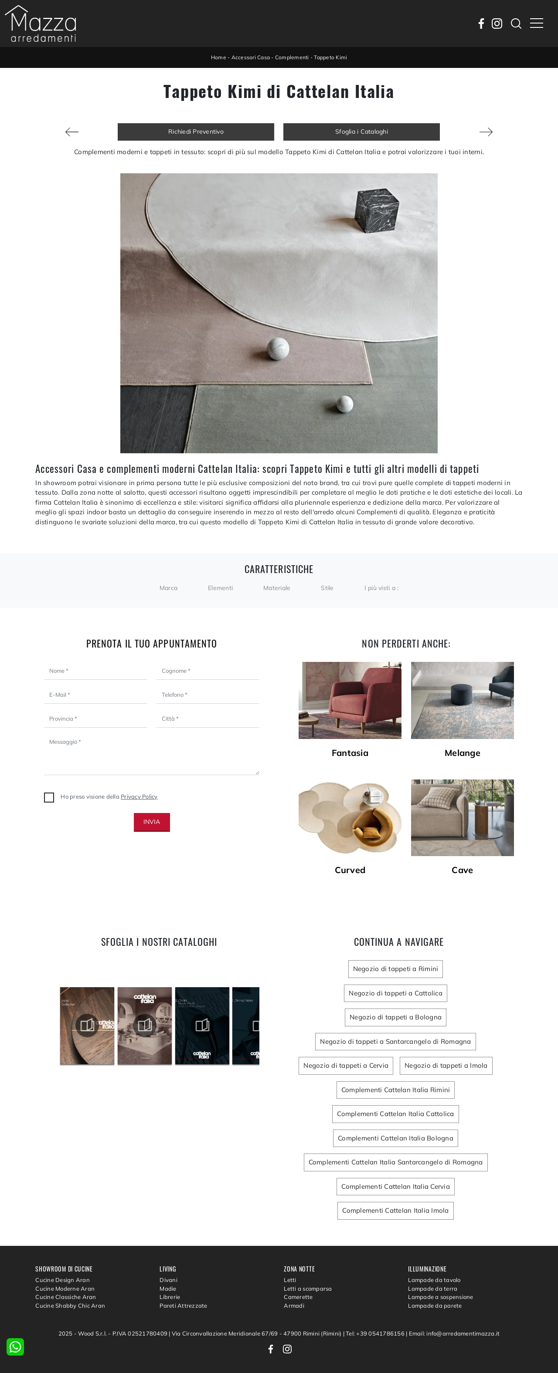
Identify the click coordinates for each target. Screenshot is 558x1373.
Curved (350, 870)
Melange (462, 753)
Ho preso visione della (109, 796)
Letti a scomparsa (308, 1288)
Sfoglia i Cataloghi (361, 131)
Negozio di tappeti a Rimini (396, 969)
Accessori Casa (250, 57)
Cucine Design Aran (62, 1279)
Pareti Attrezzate (183, 1305)
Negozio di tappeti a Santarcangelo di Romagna (395, 1041)
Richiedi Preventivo (196, 131)
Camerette (298, 1296)
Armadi (294, 1305)
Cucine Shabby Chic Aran (70, 1305)
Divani (168, 1279)
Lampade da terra (432, 1288)
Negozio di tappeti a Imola (446, 1065)
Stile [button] (327, 588)
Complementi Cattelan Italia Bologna (395, 1138)
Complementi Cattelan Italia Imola (395, 1210)
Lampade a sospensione (440, 1296)
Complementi (292, 57)
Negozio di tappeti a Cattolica (395, 993)
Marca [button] (168, 588)
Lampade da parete (435, 1305)
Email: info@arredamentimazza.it (454, 1333)
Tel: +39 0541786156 (376, 1333)
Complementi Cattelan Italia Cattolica (395, 1114)
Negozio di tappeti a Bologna (396, 1017)
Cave (462, 870)
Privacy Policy (139, 796)
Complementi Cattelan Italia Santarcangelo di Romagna (396, 1162)
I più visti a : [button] (381, 588)
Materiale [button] (276, 588)
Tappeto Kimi (330, 57)
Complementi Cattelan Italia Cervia (395, 1186)
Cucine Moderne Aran (65, 1288)
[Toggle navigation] (536, 23)
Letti (290, 1279)
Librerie (170, 1296)
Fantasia (350, 753)
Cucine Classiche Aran (65, 1296)
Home (218, 57)
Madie (168, 1288)
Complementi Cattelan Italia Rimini (395, 1090)
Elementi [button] (220, 588)
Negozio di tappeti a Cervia (345, 1065)
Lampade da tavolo (434, 1279)
